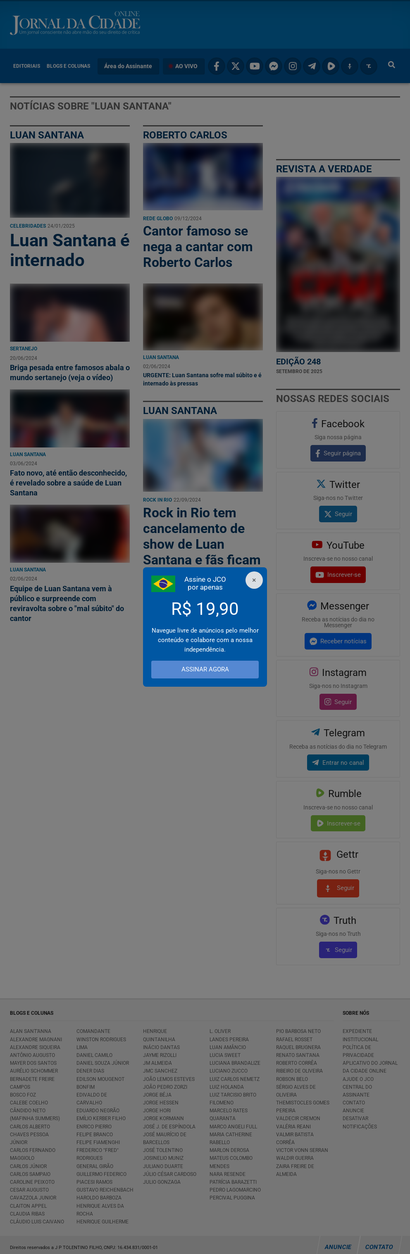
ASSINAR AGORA (205, 669)
